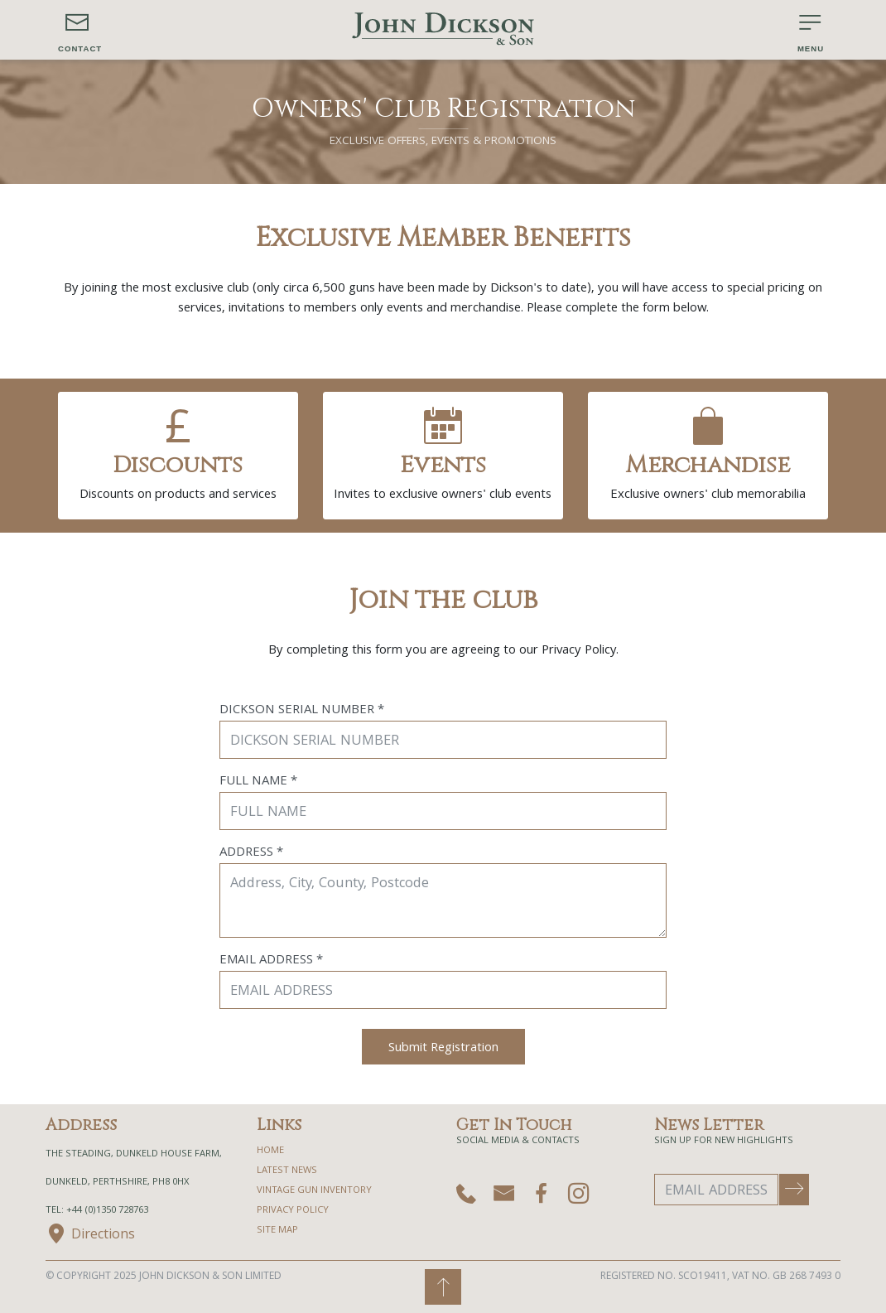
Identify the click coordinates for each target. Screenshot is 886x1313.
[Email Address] (716, 1189)
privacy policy (293, 1211)
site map (277, 1230)
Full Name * (258, 782)
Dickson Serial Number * (301, 711)
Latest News (287, 1171)
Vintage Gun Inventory (314, 1191)
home (270, 1151)
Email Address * (271, 961)
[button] (80, 30)
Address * (251, 853)
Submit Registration (443, 1049)
